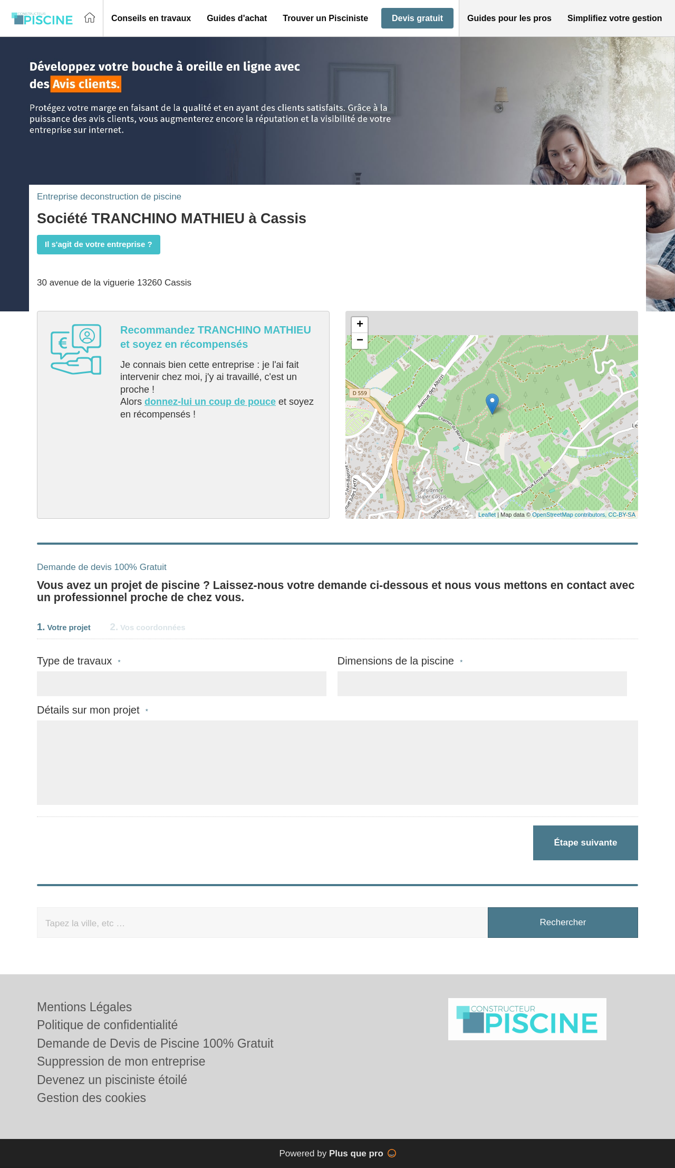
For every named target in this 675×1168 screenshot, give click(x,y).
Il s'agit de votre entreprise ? (98, 244)
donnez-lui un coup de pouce (210, 401)
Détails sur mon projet (92, 710)
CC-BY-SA (621, 514)
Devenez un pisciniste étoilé (112, 1080)
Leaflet (487, 514)
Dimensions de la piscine (400, 661)
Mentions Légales (84, 1007)
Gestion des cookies (91, 1098)
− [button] (359, 341)
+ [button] (359, 325)
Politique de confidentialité (107, 1025)
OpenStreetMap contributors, (570, 514)
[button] (151, 18)
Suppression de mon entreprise (121, 1061)
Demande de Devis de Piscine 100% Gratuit (155, 1043)
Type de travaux (79, 661)
